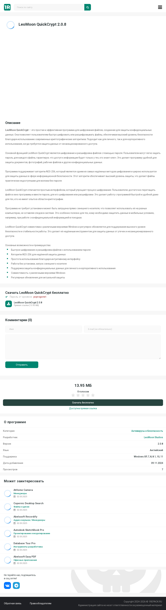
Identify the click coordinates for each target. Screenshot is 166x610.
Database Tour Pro (24, 543)
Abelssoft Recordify (25, 517)
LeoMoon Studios (153, 437)
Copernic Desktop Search (29, 503)
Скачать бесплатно (83, 402)
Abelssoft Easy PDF (25, 557)
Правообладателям (40, 603)
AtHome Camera (23, 490)
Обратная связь (12, 603)
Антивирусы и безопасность (147, 431)
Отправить (22, 364)
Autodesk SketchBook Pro (29, 530)
